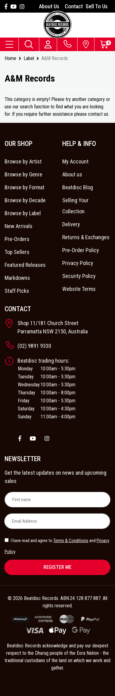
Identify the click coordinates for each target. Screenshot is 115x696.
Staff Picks (17, 291)
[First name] (57, 499)
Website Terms (79, 289)
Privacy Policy (77, 263)
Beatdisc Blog (77, 187)
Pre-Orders (17, 239)
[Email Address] (57, 521)
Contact (74, 6)
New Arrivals (19, 226)
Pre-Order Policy (80, 250)
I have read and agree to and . (57, 546)
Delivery (71, 224)
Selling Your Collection (75, 206)
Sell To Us (97, 6)
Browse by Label (23, 213)
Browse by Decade (25, 200)
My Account (75, 161)
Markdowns (17, 278)
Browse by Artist (23, 161)
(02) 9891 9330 (34, 346)
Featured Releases (25, 265)
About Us (49, 6)
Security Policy (79, 276)
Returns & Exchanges (85, 237)
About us (72, 174)
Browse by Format (24, 187)
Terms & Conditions (70, 540)
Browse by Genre (23, 174)
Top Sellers (17, 252)
